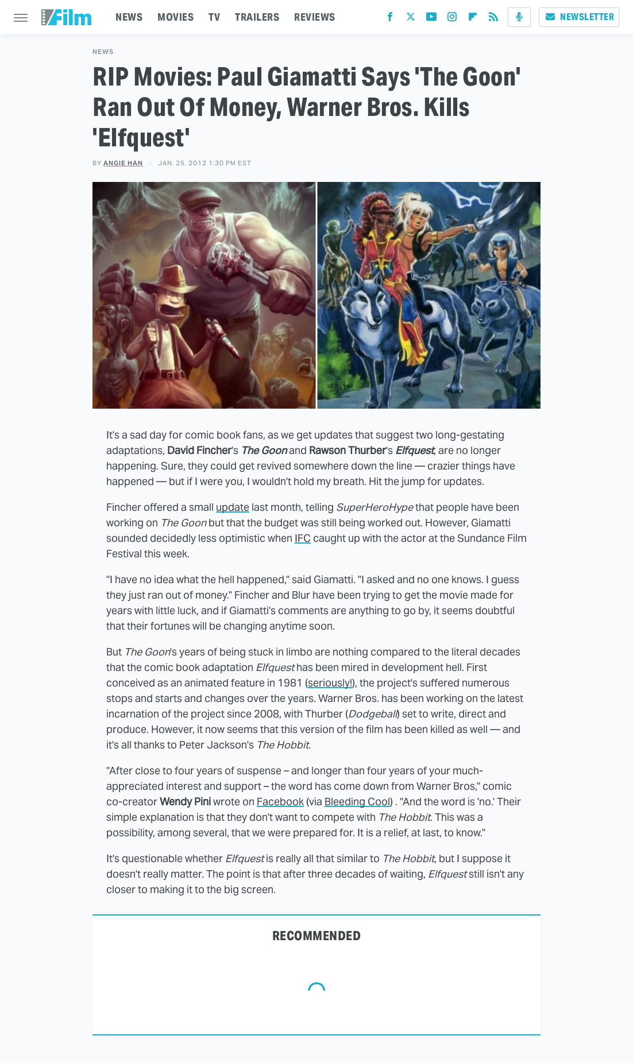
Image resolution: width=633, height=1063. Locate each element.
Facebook (280, 801)
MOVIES (175, 17)
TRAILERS (257, 17)
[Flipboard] (472, 19)
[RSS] (493, 19)
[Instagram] (452, 19)
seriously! (330, 682)
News (103, 52)
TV (214, 17)
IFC (303, 538)
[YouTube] (431, 19)
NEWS (128, 17)
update (232, 507)
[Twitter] (410, 19)
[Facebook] (390, 19)
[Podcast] (519, 17)
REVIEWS (314, 17)
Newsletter (579, 17)
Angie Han (123, 163)
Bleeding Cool (357, 801)
